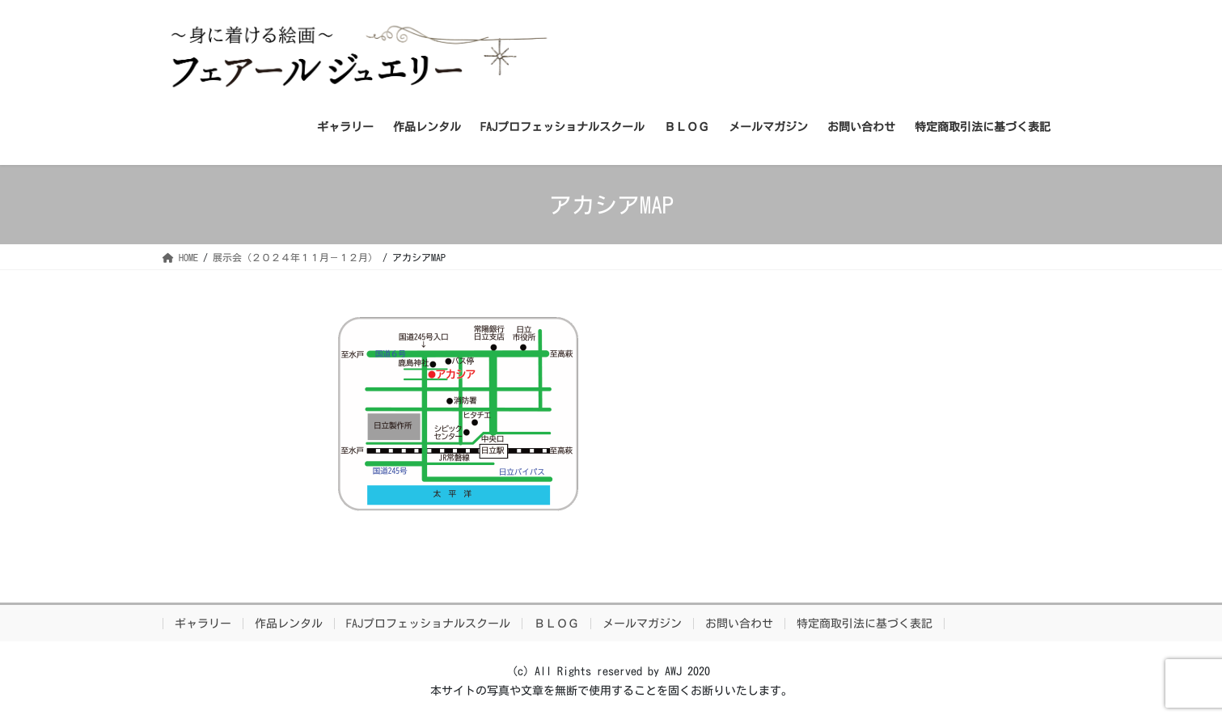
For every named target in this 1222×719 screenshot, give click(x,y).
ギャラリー (203, 623)
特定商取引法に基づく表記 (864, 623)
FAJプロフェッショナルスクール (428, 623)
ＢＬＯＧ (556, 623)
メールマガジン (642, 623)
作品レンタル (289, 623)
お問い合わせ (739, 623)
